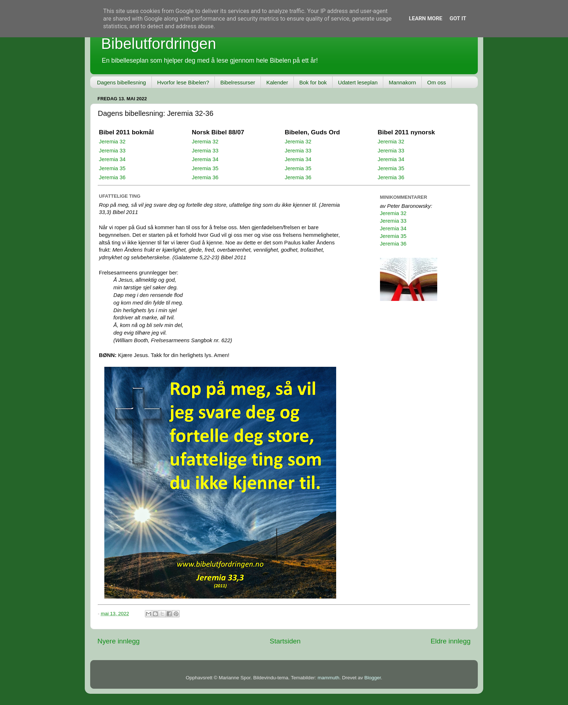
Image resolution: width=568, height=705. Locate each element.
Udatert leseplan (357, 82)
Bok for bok (313, 82)
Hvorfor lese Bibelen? (183, 82)
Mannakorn (402, 82)
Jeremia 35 (112, 168)
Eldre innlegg (451, 641)
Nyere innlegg (118, 641)
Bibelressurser (237, 82)
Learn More (425, 18)
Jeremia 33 (112, 151)
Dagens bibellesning (121, 82)
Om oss (436, 82)
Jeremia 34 (112, 159)
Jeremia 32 (112, 141)
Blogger (372, 677)
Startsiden (285, 641)
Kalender (277, 82)
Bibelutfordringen (158, 43)
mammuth (328, 677)
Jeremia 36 (112, 177)
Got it (458, 18)
